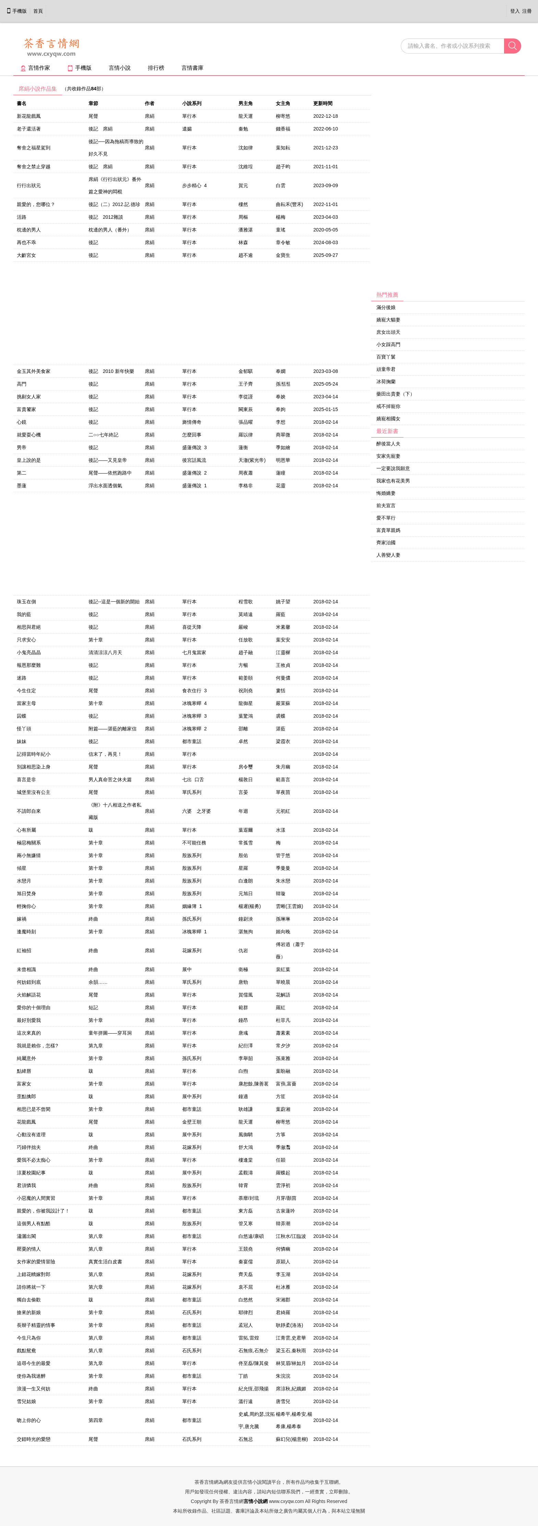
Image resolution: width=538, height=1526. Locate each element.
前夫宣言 (386, 505)
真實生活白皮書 (105, 1261)
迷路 (21, 678)
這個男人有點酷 (33, 1223)
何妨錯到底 (29, 982)
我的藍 (24, 614)
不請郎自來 (29, 811)
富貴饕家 (26, 409)
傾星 (21, 868)
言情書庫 (192, 68)
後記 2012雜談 (106, 217)
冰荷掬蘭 (386, 381)
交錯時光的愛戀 (33, 1439)
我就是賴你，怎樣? (37, 1045)
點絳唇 (24, 1071)
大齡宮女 (26, 255)
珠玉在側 (26, 601)
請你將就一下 (31, 1287)
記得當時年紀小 (33, 754)
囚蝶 (21, 716)
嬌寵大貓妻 (388, 319)
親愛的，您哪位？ (36, 204)
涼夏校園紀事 (31, 1172)
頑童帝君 (386, 369)
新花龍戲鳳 (29, 116)
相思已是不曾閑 (33, 1109)
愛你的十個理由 (33, 1007)
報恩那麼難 (29, 665)
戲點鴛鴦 (26, 1350)
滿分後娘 (386, 307)
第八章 (96, 1236)
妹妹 (21, 741)
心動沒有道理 (31, 1134)
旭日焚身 (26, 893)
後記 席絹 (101, 129)
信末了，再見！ (105, 754)
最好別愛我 (29, 1020)
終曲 (93, 919)
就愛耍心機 (29, 434)
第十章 (96, 639)
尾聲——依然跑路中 (110, 473)
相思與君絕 (29, 627)
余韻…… (98, 982)
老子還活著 (29, 129)
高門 (21, 384)
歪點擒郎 (26, 1096)
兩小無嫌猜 (29, 855)
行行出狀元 (29, 185)
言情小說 (120, 68)
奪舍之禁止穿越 (33, 166)
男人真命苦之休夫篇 (110, 779)
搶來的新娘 (29, 1312)
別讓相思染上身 (33, 767)
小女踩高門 (388, 344)
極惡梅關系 (29, 842)
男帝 (21, 447)
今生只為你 (29, 1338)
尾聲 (93, 116)
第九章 (96, 1045)
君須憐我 (26, 1185)
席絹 (149, 116)
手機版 (16, 11)
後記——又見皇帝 (108, 460)
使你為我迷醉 (31, 1376)
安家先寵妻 (388, 456)
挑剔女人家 (29, 396)
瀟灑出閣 (26, 1236)
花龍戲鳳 (26, 1122)
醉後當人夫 (388, 443)
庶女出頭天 (388, 332)
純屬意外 (26, 1058)
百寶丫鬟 (386, 357)
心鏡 (21, 422)
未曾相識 (26, 969)
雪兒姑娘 (26, 1401)
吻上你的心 (29, 1420)
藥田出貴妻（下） (395, 394)
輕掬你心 (26, 906)
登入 (515, 11)
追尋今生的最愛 (33, 1363)
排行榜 (156, 68)
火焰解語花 (29, 995)
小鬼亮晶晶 (29, 652)
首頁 (38, 11)
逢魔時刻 (26, 931)
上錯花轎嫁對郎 (33, 1274)
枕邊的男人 (29, 229)
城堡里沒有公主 (33, 792)
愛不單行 (386, 518)
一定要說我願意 (393, 468)
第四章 (96, 1420)
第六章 (96, 1287)
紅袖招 (24, 950)
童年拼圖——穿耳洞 (110, 1033)
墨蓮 (21, 485)
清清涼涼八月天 (105, 652)
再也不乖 (26, 242)
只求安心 (26, 639)
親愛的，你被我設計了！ (43, 1211)
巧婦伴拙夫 (29, 1147)
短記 (93, 1007)
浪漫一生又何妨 (33, 1388)
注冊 (527, 11)
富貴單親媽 (388, 530)
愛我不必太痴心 (33, 1160)
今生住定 (26, 690)
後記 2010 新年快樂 (111, 371)
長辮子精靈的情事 (36, 1325)
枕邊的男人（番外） (110, 229)
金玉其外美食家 (33, 371)
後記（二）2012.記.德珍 (114, 204)
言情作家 (35, 68)
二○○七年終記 (103, 434)
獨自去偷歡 (29, 1299)
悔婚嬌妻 (386, 493)
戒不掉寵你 (388, 406)
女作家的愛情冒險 (36, 1261)
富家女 (24, 1083)
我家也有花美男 (393, 480)
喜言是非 (26, 779)
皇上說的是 (29, 460)
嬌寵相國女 (388, 418)
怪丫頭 (24, 728)
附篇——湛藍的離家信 (113, 728)
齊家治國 (386, 542)
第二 (21, 473)
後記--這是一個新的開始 (114, 601)
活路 (21, 217)
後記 (93, 242)
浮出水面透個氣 (105, 485)
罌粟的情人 (29, 1249)
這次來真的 (29, 1033)
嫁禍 (21, 919)
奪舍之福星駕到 (33, 147)
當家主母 (26, 703)
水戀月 (24, 881)
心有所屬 (26, 830)
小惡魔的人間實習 (36, 1198)
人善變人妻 (388, 555)
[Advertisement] (422, 186)
